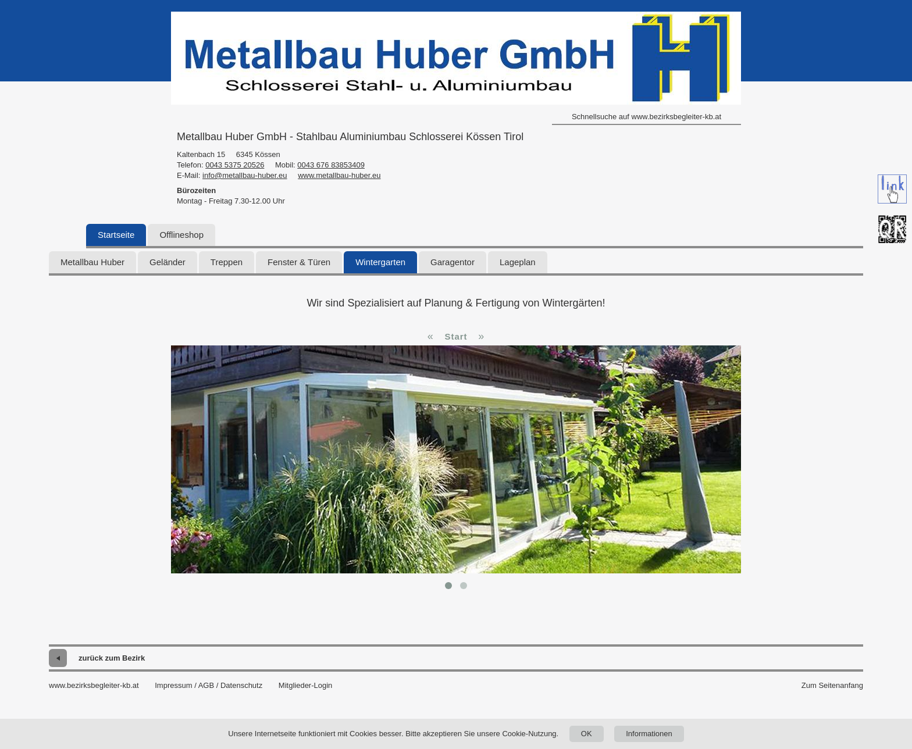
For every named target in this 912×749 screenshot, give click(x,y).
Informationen (649, 733)
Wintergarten (380, 262)
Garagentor (452, 262)
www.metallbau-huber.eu (339, 175)
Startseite (116, 235)
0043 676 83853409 (331, 164)
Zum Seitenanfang (832, 685)
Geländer (167, 262)
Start (455, 336)
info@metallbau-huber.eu (244, 175)
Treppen (227, 262)
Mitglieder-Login (306, 685)
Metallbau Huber (92, 262)
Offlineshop (181, 235)
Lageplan (518, 262)
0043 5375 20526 (234, 164)
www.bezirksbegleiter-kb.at (94, 685)
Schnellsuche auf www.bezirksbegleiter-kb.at (646, 116)
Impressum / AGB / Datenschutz (208, 685)
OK (586, 733)
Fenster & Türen (299, 262)
